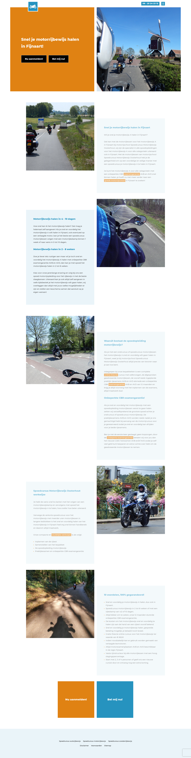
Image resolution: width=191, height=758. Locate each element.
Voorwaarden (96, 746)
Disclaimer (84, 746)
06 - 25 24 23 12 (150, 3)
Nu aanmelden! (76, 699)
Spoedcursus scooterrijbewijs (120, 741)
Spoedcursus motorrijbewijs (94, 741)
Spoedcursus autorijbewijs (70, 741)
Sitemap (107, 746)
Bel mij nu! (115, 699)
